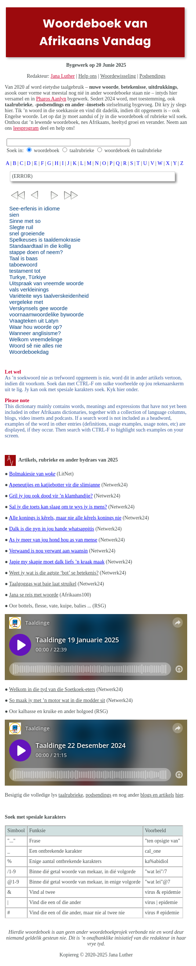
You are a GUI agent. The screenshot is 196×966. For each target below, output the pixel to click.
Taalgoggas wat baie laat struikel (42, 584)
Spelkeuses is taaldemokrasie (44, 240)
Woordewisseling (118, 76)
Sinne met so (25, 221)
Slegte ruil (21, 227)
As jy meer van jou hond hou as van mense (53, 540)
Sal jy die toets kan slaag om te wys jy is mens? (58, 507)
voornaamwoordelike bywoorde (46, 314)
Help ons (87, 76)
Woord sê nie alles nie (35, 346)
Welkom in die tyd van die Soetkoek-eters (52, 689)
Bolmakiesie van (32, 474)
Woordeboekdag (28, 352)
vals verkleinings (29, 290)
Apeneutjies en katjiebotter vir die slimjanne (54, 485)
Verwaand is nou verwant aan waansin (48, 551)
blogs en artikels (157, 795)
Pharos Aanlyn (51, 99)
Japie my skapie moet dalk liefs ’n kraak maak (57, 562)
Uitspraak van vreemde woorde (46, 283)
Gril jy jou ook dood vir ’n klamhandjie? (50, 496)
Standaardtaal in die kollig (40, 246)
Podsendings (152, 76)
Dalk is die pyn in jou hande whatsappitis (51, 529)
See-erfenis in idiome (34, 209)
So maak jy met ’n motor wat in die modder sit (57, 700)
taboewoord (23, 265)
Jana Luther (63, 76)
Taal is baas (23, 258)
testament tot (24, 271)
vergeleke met (26, 302)
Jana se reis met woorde (33, 595)
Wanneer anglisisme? (35, 333)
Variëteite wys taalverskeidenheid (48, 296)
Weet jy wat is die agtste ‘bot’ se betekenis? (54, 573)
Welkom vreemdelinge (35, 339)
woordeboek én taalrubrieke (132, 150)
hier (179, 795)
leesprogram (26, 128)
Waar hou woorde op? (35, 327)
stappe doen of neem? (36, 252)
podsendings (98, 795)
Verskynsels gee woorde (38, 308)
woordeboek (46, 150)
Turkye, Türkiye (27, 277)
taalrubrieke (82, 150)
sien (14, 215)
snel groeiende (26, 233)
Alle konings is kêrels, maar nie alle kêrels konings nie (65, 518)
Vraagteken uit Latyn (33, 321)
